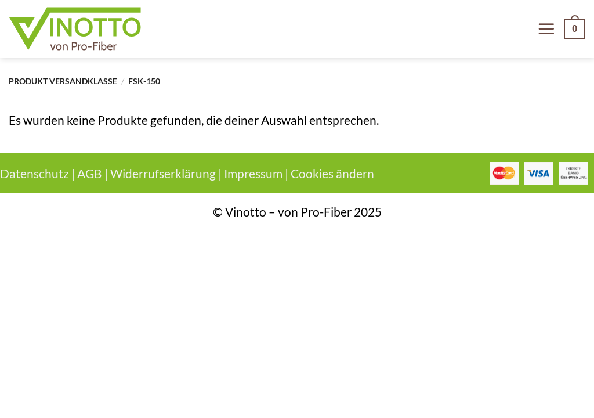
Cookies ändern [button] (332, 173)
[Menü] (546, 29)
